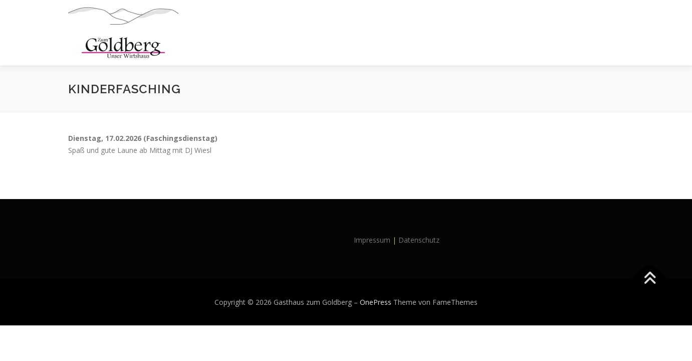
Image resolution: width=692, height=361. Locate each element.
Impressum (372, 240)
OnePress (375, 302)
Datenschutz (418, 240)
